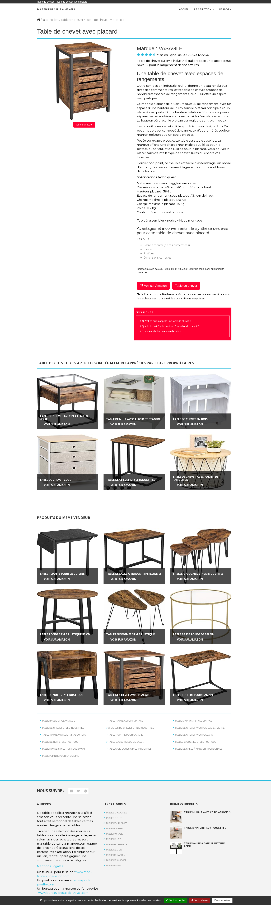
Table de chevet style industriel (130, 480)
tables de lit (114, 818)
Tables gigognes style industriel (198, 574)
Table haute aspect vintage (125, 720)
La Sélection (204, 9)
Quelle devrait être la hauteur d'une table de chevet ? (170, 326)
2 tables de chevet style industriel (131, 728)
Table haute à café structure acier (204, 845)
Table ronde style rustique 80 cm (65, 634)
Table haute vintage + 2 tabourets (64, 734)
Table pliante (114, 828)
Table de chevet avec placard (128, 695)
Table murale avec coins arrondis (207, 812)
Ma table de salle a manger (56, 9)
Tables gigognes (116, 812)
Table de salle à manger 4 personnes (133, 574)
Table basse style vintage (58, 720)
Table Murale (114, 833)
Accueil (184, 9)
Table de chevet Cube (55, 480)
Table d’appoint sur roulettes (205, 827)
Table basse (113, 865)
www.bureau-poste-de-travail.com (63, 892)
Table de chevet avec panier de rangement (195, 478)
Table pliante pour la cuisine (62, 574)
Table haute (113, 839)
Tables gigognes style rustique (130, 634)
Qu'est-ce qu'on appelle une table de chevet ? (166, 321)
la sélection (50, 19)
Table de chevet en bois (190, 419)
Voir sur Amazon (84, 124)
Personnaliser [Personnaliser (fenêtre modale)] (222, 900)
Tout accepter (175, 900)
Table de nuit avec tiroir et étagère (133, 419)
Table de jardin (115, 855)
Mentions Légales (50, 866)
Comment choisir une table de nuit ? (161, 331)
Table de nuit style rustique (61, 695)
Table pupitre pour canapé (193, 695)
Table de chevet (72, 19)
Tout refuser (200, 900)
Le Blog (225, 9)
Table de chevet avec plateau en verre (64, 417)
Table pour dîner (116, 823)
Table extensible (116, 844)
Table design (114, 849)
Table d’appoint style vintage (193, 720)
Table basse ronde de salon (193, 634)
